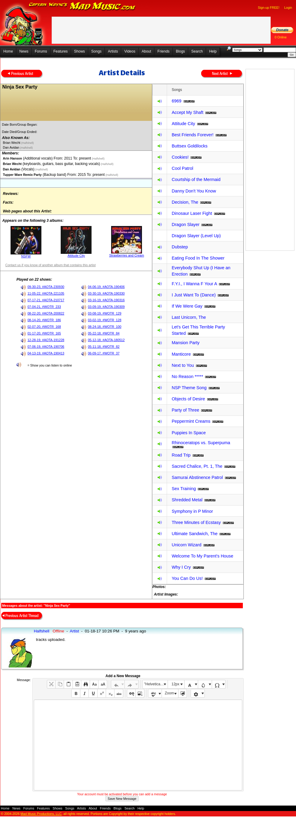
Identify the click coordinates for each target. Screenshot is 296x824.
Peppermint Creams (191, 421)
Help (213, 51)
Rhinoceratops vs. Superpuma (201, 442)
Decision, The (185, 202)
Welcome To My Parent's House (202, 556)
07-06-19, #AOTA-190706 (45, 346)
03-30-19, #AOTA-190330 (106, 293)
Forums (41, 51)
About (146, 51)
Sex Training (184, 488)
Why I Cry (181, 567)
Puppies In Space (189, 432)
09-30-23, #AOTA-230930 (45, 287)
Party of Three (185, 410)
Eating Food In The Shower (198, 258)
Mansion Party (185, 342)
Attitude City (76, 255)
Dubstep (180, 246)
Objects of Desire (188, 398)
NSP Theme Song (189, 387)
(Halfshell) (27, 142)
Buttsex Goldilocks (189, 146)
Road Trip (181, 455)
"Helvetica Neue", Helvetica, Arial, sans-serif (156, 684)
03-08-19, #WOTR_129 (104, 313)
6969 (176, 101)
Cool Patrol (182, 168)
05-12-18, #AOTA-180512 (106, 340)
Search (197, 51)
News (23, 51)
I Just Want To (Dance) (194, 294)
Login (288, 7)
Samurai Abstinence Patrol (197, 477)
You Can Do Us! (187, 578)
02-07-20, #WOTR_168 (44, 326)
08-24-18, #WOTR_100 (104, 326)
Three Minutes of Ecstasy (196, 522)
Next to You (183, 365)
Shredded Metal (187, 499)
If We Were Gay (187, 306)
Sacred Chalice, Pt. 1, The (197, 466)
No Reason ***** (187, 376)
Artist (74, 631)
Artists (113, 51)
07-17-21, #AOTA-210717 (45, 300)
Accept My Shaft (187, 112)
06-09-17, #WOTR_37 (104, 353)
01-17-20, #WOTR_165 (44, 333)
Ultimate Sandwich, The (194, 533)
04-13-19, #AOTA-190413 (45, 353)
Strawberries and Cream (126, 255)
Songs (96, 51)
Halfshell (41, 631)
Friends (163, 51)
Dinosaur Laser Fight (192, 213)
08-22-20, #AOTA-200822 (45, 313)
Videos (129, 51)
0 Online (281, 37)
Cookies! (180, 157)
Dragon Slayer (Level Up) (196, 235)
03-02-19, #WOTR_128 (104, 320)
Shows (79, 51)
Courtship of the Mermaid (196, 179)
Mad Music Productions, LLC (41, 814)
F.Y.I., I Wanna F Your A (194, 283)
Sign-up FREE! (268, 7)
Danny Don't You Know (194, 191)
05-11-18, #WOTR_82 (104, 346)
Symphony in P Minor (192, 511)
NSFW (26, 256)
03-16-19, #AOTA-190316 (106, 300)
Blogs (180, 51)
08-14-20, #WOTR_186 (44, 320)
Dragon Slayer (185, 224)
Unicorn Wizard (186, 544)
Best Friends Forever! (192, 134)
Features (60, 51)
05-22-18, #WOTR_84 (104, 333)
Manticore (181, 354)
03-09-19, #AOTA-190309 (106, 307)
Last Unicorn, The (189, 317)
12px (175, 684)
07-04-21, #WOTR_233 (44, 307)
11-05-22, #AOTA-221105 (45, 293)
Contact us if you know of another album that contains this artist (50, 265)
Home (8, 51)
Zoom (169, 693)
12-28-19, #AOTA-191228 (45, 340)
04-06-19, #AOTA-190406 (106, 287)
